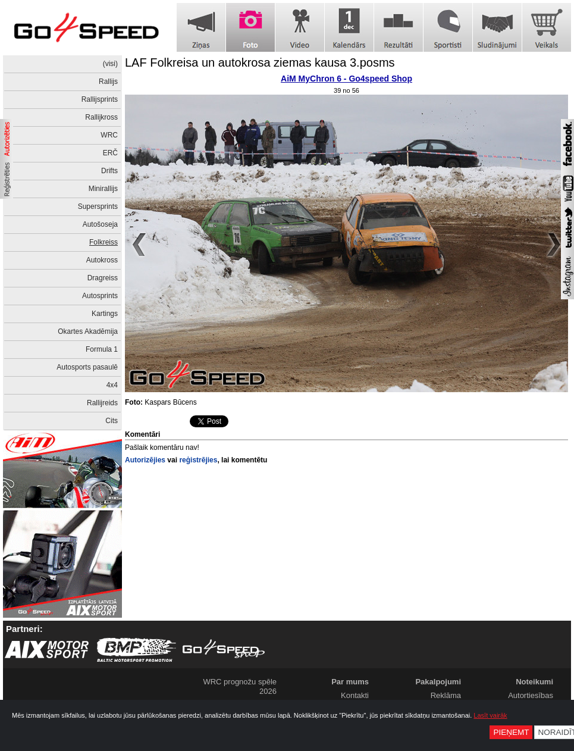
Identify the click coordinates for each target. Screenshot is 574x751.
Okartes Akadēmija (88, 331)
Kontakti (355, 695)
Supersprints (98, 206)
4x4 (112, 385)
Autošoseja (100, 224)
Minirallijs (103, 188)
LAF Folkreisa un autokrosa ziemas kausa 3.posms (260, 62)
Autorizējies (145, 460)
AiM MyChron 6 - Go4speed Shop (346, 78)
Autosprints (100, 296)
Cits (111, 421)
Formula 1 (102, 349)
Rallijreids (102, 403)
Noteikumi (534, 681)
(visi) (110, 64)
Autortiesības (530, 695)
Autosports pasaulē (87, 367)
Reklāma (446, 695)
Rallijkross (101, 117)
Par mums (350, 681)
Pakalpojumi (438, 681)
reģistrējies (198, 460)
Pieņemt (511, 732)
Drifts (109, 171)
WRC (109, 135)
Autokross (102, 260)
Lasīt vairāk (490, 715)
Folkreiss (103, 242)
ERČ (110, 153)
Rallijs (108, 81)
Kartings (105, 313)
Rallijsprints (99, 99)
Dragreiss (102, 278)
